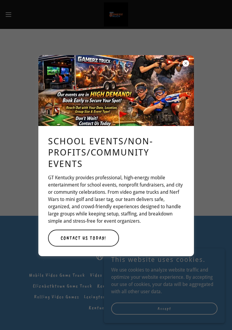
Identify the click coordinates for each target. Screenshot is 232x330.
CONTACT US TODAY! (83, 238)
